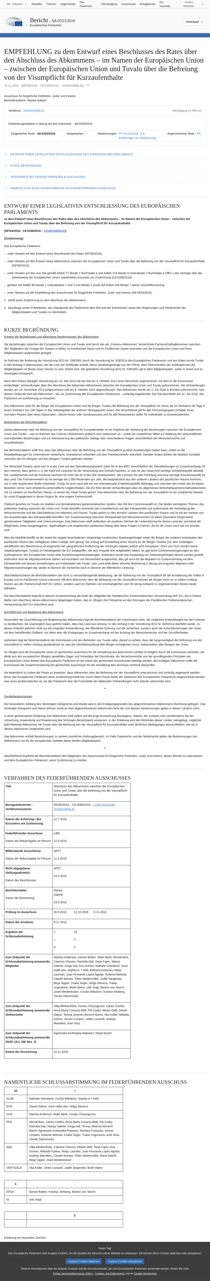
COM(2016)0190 (104, 804)
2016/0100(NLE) (33, 110)
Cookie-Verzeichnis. (145, 1277)
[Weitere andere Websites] (191, 4)
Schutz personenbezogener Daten (72, 1277)
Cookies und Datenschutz (110, 1277)
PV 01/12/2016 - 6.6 (132, 133)
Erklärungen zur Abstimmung (137, 138)
